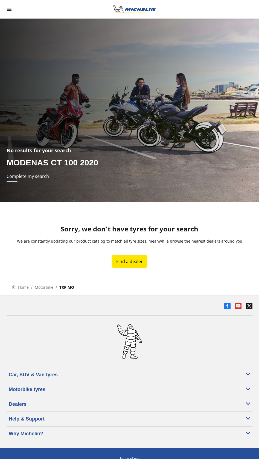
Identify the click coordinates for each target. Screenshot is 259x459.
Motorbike (44, 287)
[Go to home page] (134, 9)
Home (20, 287)
